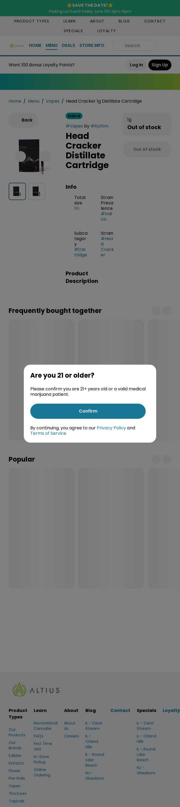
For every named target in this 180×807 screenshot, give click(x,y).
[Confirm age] (88, 411)
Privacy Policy (111, 428)
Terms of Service (48, 433)
